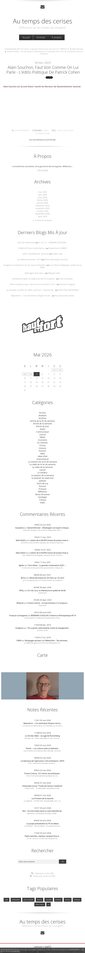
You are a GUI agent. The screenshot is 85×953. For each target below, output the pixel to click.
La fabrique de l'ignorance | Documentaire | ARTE (42, 752)
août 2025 (42, 216)
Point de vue (42, 476)
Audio (42, 424)
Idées (42, 447)
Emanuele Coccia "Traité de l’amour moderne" (42, 778)
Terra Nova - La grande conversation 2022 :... (47, 557)
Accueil (26, 37)
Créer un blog (38, 938)
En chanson (42, 437)
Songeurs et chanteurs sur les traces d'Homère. (22, 264)
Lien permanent (14, 134)
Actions (42, 408)
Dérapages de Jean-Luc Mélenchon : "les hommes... (47, 632)
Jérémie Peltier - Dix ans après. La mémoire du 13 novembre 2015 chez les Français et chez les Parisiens (45, 51)
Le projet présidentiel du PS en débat (43, 815)
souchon (53, 134)
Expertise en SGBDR (57, 247)
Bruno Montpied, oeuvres (56, 258)
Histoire (42, 442)
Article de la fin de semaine (42, 416)
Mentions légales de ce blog (28, 943)
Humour (42, 445)
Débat (42, 431)
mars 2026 (42, 197)
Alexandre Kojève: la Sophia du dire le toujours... (34, 275)
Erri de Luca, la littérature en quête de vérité (47, 582)
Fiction (42, 439)
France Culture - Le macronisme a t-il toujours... (47, 595)
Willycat (20, 595)
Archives (40, 37)
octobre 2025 (42, 210)
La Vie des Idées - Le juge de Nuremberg (42, 727)
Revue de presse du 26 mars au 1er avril (47, 569)
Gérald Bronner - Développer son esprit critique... (48, 519)
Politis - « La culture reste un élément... (42, 740)
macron (66, 891)
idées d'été (42, 450)
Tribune (42, 492)
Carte (42, 647)
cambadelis (16, 891)
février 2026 (42, 200)
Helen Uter (57, 253)
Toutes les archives (43, 219)
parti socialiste (28, 891)
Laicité (42, 463)
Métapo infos (54, 269)
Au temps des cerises (42, 20)
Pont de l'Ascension (26, 241)
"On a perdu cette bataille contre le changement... (48, 620)
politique (58, 891)
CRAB (18, 632)
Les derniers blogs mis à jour (24, 940)
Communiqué (42, 426)
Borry (23, 569)
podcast (42, 473)
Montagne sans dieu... (34, 269)
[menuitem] (26, 37)
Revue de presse (42, 486)
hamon (39, 891)
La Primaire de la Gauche (42, 790)
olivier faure (40, 896)
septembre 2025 (42, 213)
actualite (48, 891)
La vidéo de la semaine (42, 460)
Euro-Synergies (65, 275)
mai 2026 (42, 192)
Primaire (42, 481)
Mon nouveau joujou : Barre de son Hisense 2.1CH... (33, 280)
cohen (61, 134)
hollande (76, 891)
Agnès (21, 557)
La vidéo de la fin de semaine (42, 458)
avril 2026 (42, 195)
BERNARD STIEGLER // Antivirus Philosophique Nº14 (53, 607)
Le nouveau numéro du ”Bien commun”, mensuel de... (30, 286)
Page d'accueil (75, 49)
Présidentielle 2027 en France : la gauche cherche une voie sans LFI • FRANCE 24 (37, 49)
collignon (19, 620)
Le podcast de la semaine (43, 468)
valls (7, 891)
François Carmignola (18, 607)
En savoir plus (15, 951)
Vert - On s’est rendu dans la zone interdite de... (42, 803)
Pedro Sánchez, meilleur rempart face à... (42, 828)
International (42, 452)
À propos (56, 37)
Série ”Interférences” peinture (36, 253)
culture (42, 429)
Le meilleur (42, 465)
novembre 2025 (42, 208)
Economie (42, 434)
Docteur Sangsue (66, 280)
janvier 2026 (42, 203)
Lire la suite (43, 170)
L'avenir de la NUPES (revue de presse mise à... (49, 532)
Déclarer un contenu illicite (11, 943)
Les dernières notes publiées (43, 940)
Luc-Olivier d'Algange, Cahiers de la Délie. (65, 264)
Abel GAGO (20, 532)
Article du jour (42, 421)
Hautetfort (48, 938)
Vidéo (37, 134)
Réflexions (42, 484)
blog (42, 945)
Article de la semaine (42, 418)
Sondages (42, 489)
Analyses (42, 411)
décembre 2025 (42, 205)
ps (48, 896)
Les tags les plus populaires (61, 940)
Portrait (42, 479)
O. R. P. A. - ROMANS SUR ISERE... (53, 241)
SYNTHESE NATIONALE (67, 286)
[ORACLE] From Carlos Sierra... (32, 247)
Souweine (19, 519)
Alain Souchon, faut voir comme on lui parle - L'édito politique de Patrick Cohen (43, 70)
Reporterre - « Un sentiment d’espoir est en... (32, 291)
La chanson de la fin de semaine (42, 455)
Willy (21, 582)
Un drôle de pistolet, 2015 (29, 258)
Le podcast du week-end (42, 471)
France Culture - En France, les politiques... (42, 765)
